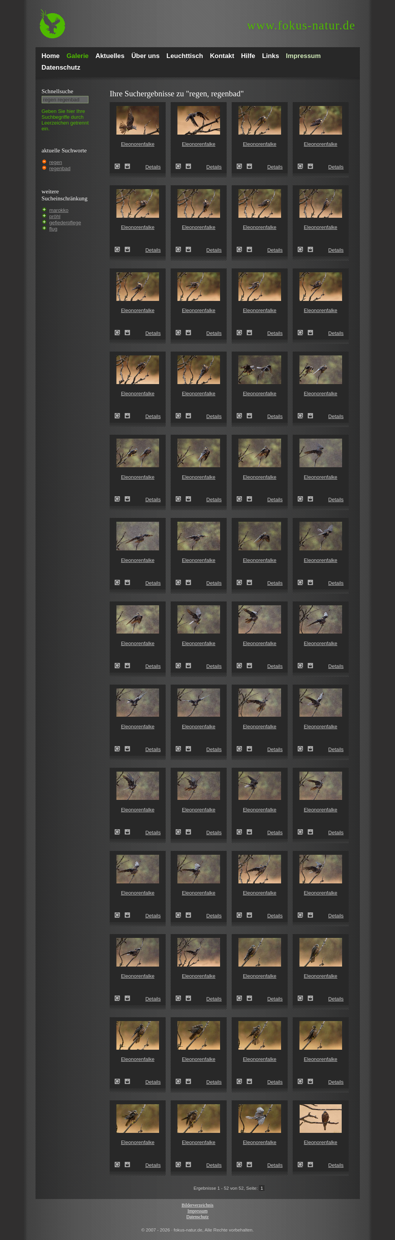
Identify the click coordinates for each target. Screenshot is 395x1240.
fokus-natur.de (301, 25)
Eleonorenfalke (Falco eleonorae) (120, 166)
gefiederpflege (65, 222)
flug (53, 229)
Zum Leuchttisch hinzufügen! (127, 166)
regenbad (60, 168)
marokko (59, 210)
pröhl (55, 216)
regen (55, 162)
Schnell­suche (57, 91)
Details (153, 167)
